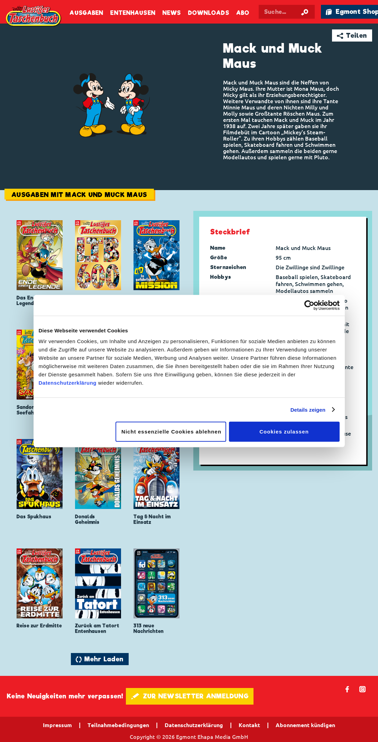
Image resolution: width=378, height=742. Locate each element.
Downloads (208, 13)
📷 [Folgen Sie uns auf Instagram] (362, 688)
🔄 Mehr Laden (99, 659)
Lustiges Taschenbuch (34, 16)
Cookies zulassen (284, 432)
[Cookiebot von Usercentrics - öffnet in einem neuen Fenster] (309, 305)
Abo (242, 13)
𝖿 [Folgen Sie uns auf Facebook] (347, 688)
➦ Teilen (352, 35)
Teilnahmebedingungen (118, 725)
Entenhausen (132, 13)
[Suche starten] (305, 12)
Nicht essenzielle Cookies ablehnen (171, 432)
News (172, 13)
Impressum (57, 725)
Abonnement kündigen (305, 725)
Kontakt (249, 725)
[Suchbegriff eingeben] (287, 12)
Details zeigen (308, 409)
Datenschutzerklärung (68, 383)
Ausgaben (86, 13)
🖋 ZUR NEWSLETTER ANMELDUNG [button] (190, 696)
